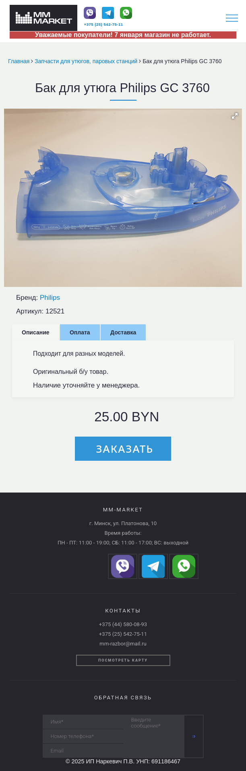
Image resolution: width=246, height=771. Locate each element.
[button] (234, 115)
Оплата (80, 332)
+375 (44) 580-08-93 (123, 624)
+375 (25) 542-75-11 (103, 24)
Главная (19, 61)
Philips (50, 297)
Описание (36, 332)
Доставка (123, 332)
